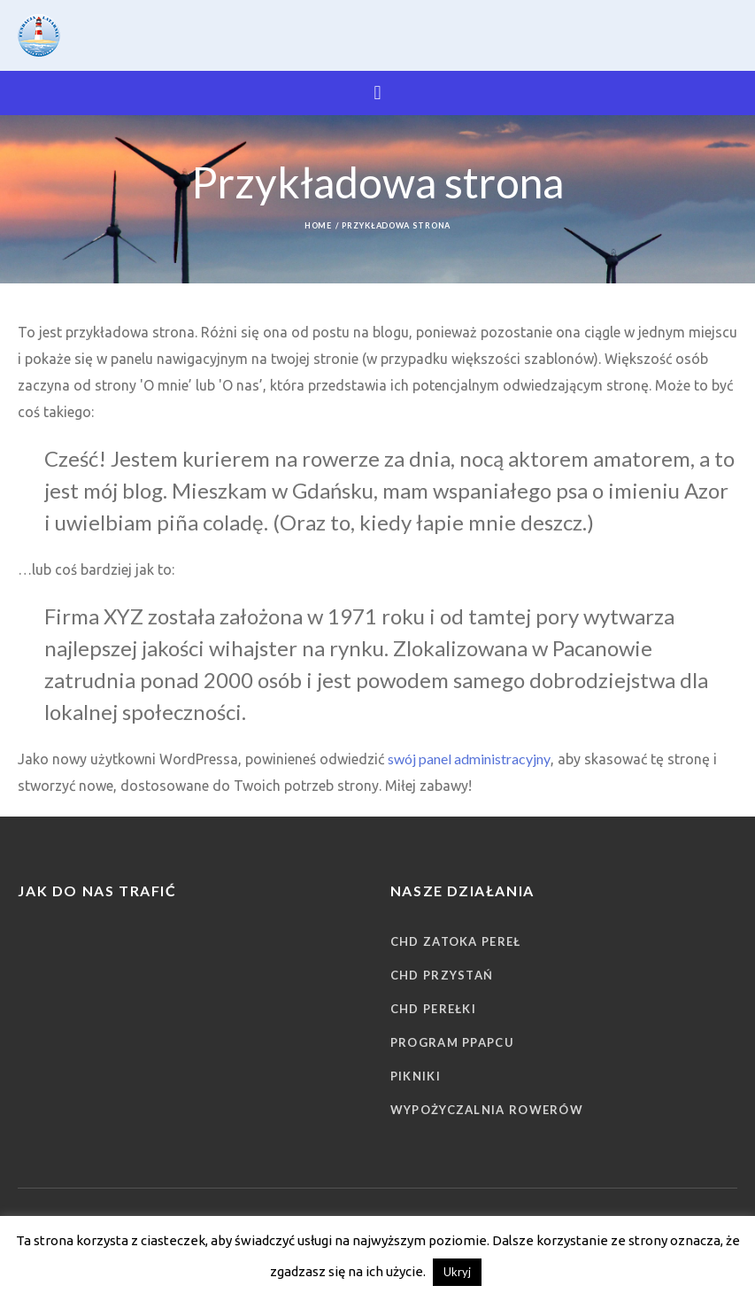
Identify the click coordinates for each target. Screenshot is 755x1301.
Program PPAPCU (452, 1042)
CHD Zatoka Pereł (455, 941)
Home (318, 225)
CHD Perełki (433, 1009)
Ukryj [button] (457, 1272)
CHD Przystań (442, 975)
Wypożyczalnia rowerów (486, 1110)
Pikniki (415, 1076)
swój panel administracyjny (469, 758)
